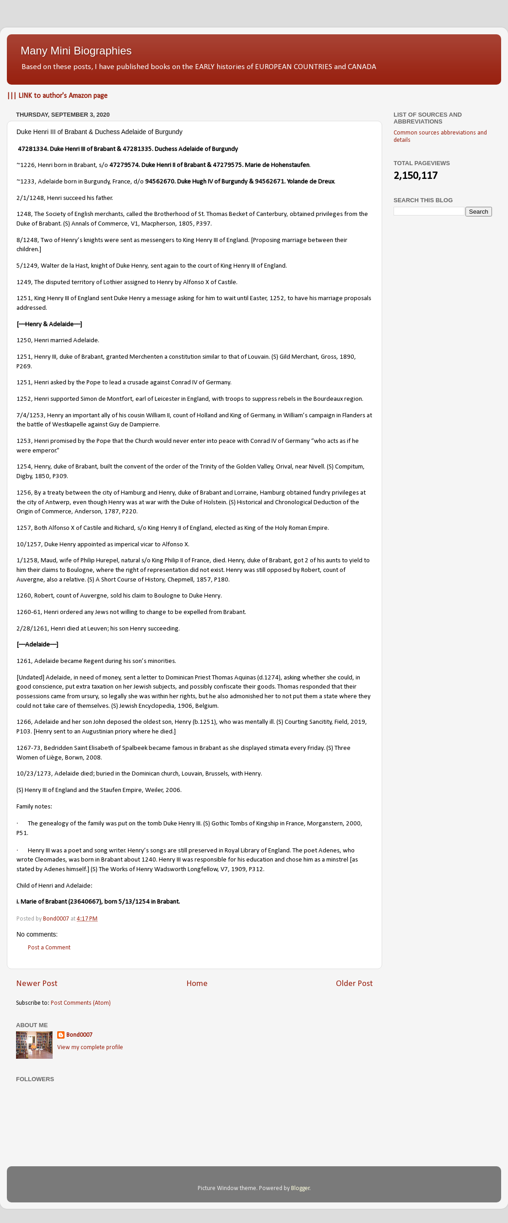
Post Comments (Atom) (81, 1003)
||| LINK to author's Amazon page (57, 96)
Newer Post (37, 984)
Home (197, 984)
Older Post (354, 984)
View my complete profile (90, 1048)
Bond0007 (79, 1035)
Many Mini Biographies (76, 50)
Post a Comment (49, 948)
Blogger (300, 1188)
